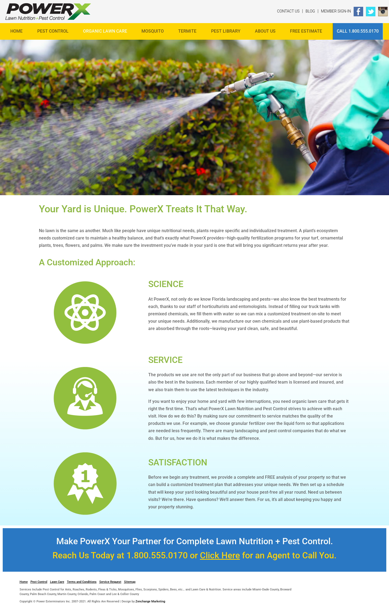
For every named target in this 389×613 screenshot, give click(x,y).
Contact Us (288, 11)
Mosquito (152, 31)
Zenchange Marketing (150, 601)
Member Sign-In (336, 11)
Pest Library (225, 31)
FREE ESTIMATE (306, 31)
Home (16, 31)
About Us (265, 31)
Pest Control (53, 31)
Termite (187, 31)
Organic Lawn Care (105, 31)
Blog (310, 11)
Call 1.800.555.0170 (358, 31)
